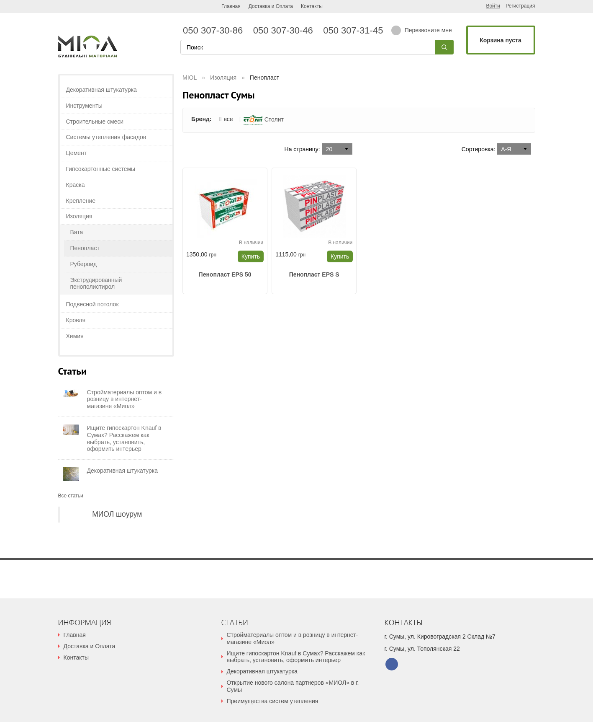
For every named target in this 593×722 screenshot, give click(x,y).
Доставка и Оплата (271, 6)
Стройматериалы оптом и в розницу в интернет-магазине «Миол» (292, 638)
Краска (75, 184)
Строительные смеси (95, 121)
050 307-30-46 (286, 30)
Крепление (81, 200)
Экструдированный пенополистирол (96, 283)
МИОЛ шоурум (117, 514)
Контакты (312, 6)
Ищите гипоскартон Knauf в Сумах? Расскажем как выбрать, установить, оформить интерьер (296, 657)
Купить (250, 256)
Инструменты (84, 105)
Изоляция (79, 216)
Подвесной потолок (92, 304)
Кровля (76, 320)
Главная (231, 6)
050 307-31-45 (352, 30)
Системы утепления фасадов (106, 137)
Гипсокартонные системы (101, 169)
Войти (493, 6)
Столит (264, 119)
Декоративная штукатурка (101, 89)
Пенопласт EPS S (314, 274)
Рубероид (83, 264)
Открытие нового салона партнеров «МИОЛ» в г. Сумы (293, 686)
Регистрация (520, 6)
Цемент (76, 153)
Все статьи (70, 496)
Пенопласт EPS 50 (225, 274)
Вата (76, 232)
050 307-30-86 (215, 30)
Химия (75, 336)
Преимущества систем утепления (272, 701)
